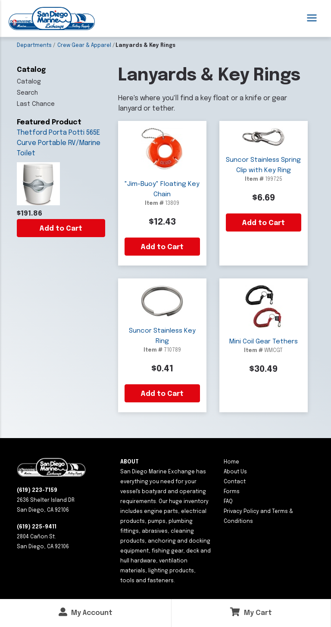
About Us (235, 472)
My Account (85, 612)
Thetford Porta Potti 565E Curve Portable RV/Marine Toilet (58, 143)
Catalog (29, 82)
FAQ (228, 501)
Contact (235, 482)
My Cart (251, 612)
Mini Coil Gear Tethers (263, 341)
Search (27, 93)
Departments (34, 45)
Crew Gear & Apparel (84, 45)
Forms (232, 491)
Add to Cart (60, 228)
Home (231, 462)
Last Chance (36, 104)
